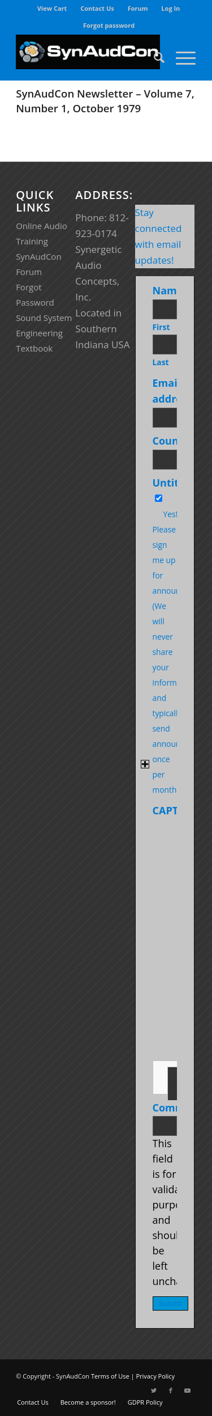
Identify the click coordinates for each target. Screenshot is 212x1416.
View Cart (52, 8)
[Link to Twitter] (153, 1390)
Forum (138, 8)
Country (175, 440)
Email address (175, 390)
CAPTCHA (176, 810)
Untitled (173, 482)
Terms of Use (110, 1376)
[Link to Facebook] (170, 1390)
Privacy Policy (155, 1376)
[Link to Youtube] (187, 1390)
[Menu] (180, 57)
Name (170, 290)
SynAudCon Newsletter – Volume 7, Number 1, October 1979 (105, 100)
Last (161, 362)
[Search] (153, 57)
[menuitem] (52, 8)
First (161, 327)
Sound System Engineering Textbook (44, 333)
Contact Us (97, 8)
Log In (170, 8)
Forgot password (109, 25)
